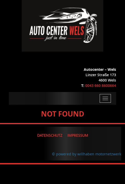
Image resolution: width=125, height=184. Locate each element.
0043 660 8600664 (100, 85)
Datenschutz (49, 135)
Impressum (77, 135)
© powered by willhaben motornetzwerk (86, 154)
